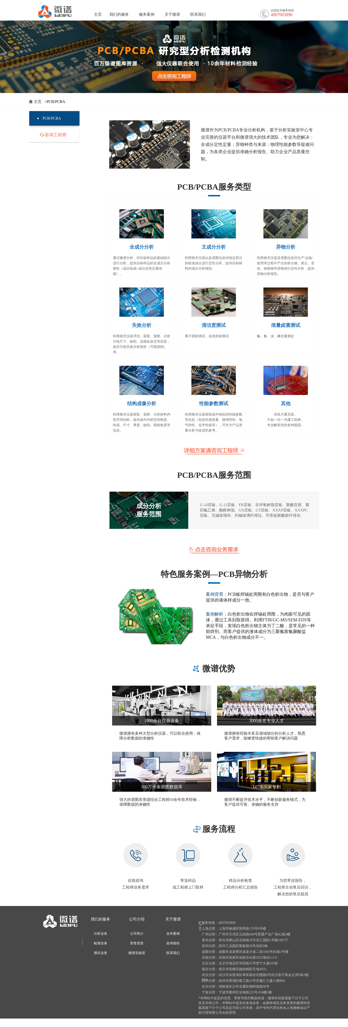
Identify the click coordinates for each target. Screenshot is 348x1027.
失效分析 (141, 325)
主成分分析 (214, 247)
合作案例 (173, 933)
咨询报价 (173, 943)
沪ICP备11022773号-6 (158, 1024)
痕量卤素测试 (285, 325)
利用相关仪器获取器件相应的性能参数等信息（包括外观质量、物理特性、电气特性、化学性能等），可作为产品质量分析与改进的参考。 (213, 422)
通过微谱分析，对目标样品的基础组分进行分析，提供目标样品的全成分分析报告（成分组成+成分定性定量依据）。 (141, 266)
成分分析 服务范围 (148, 510)
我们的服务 (119, 14)
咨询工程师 (55, 134)
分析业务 (100, 933)
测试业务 (100, 953)
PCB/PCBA (52, 118)
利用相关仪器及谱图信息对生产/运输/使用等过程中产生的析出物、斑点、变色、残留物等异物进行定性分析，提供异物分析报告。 (285, 266)
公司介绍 (137, 919)
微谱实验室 (136, 953)
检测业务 (100, 943)
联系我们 (198, 14)
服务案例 (146, 14)
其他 (285, 403)
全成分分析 (142, 247)
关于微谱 (172, 14)
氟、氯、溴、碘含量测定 (275, 336)
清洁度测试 (214, 325)
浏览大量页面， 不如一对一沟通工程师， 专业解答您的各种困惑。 (285, 420)
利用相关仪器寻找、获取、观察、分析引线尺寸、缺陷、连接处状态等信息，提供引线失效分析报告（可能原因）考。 (141, 344)
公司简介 (137, 933)
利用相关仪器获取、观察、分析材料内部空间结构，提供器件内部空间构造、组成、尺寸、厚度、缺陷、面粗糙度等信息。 (141, 422)
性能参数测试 (213, 403)
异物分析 (285, 247)
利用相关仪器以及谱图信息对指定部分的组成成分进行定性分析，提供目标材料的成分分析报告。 (213, 263)
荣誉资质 (137, 943)
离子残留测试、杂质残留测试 (207, 336)
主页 (98, 14)
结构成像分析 (141, 403)
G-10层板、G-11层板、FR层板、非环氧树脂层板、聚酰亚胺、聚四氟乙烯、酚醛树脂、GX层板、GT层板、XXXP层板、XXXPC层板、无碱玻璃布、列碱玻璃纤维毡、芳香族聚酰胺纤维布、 (254, 510)
